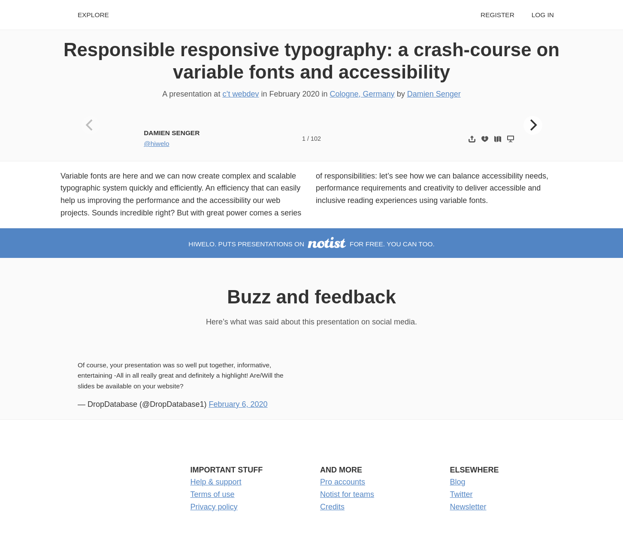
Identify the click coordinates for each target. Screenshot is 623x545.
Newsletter (468, 507)
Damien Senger (434, 94)
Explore (93, 14)
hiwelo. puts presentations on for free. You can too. (311, 244)
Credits (332, 507)
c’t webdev (240, 94)
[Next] (532, 125)
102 (316, 138)
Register (497, 14)
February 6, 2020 (238, 404)
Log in (543, 14)
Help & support (216, 482)
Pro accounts (342, 482)
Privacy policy (214, 507)
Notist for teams (347, 494)
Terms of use (213, 494)
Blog (458, 482)
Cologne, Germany (362, 94)
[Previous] (90, 125)
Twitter (461, 494)
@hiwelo (156, 143)
